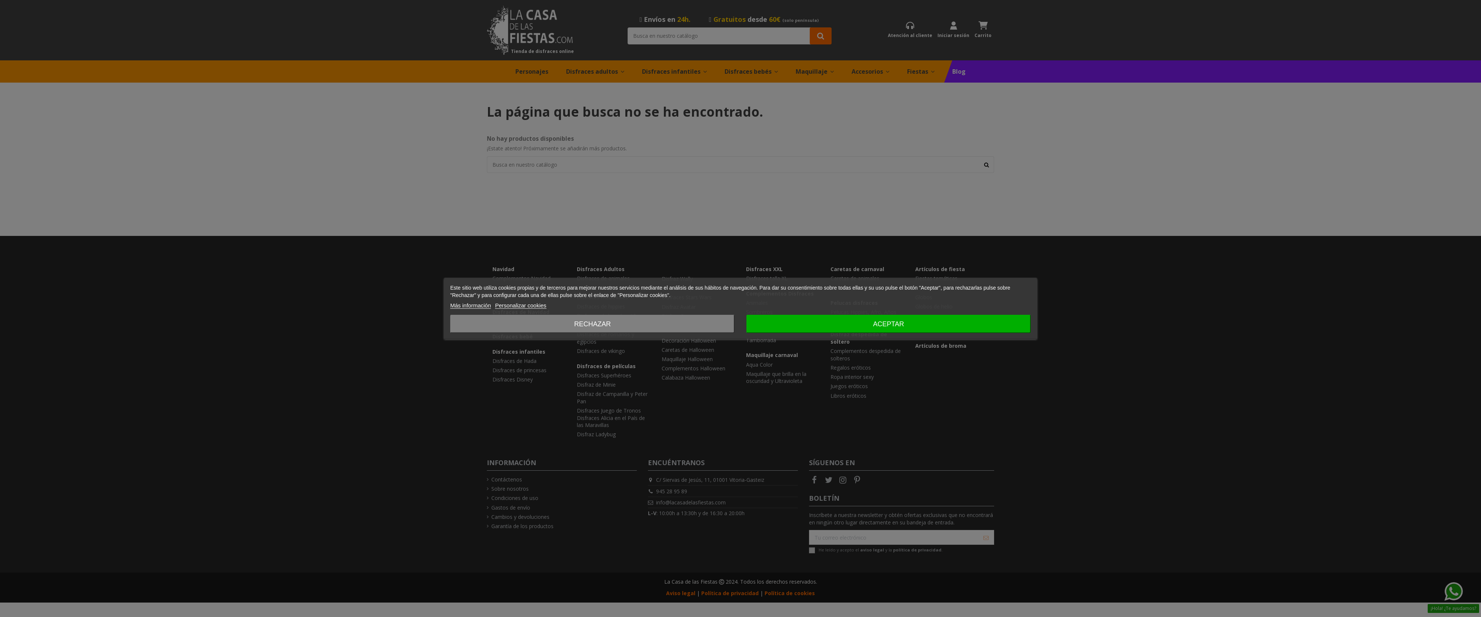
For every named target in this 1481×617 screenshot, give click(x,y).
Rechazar (592, 324)
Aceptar (888, 324)
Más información (470, 305)
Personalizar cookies (520, 305)
